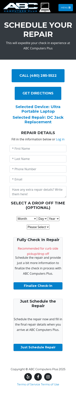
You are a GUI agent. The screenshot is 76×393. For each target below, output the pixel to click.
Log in (60, 139)
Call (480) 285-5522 (38, 76)
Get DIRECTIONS (38, 93)
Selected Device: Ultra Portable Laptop (38, 109)
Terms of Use (50, 384)
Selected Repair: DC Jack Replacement (38, 119)
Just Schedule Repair (38, 347)
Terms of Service (28, 384)
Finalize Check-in (38, 286)
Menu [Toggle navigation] (65, 7)
